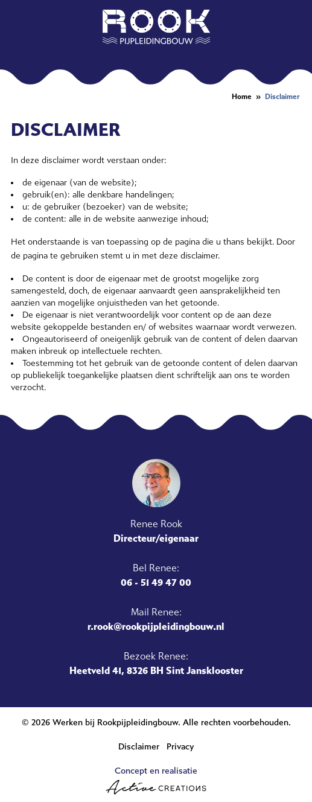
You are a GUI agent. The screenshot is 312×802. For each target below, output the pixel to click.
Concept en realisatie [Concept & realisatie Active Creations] (156, 780)
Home (242, 96)
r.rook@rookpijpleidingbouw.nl (156, 626)
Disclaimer (282, 96)
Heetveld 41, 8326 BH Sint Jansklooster (156, 670)
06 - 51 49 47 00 (156, 582)
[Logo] (156, 27)
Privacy (180, 747)
